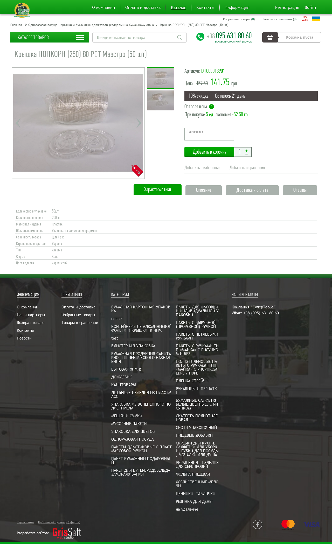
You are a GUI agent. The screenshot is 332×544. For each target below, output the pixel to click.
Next (138, 123)
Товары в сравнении (79, 322)
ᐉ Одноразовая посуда (41, 25)
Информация (237, 7)
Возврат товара (31, 322)
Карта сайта (25, 522)
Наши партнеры (31, 315)
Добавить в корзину (209, 152)
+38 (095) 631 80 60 (261, 313)
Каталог (178, 7)
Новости (24, 338)
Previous (17, 123)
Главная (16, 25)
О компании (103, 7)
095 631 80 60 (229, 35)
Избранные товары (78, 315)
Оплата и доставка (143, 7)
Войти (310, 7)
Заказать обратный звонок (233, 41)
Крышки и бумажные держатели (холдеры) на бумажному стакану (108, 25)
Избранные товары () (239, 19)
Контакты (205, 7)
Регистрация (287, 7)
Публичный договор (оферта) (59, 522)
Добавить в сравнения (247, 167)
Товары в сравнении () (279, 19)
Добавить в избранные (202, 167)
